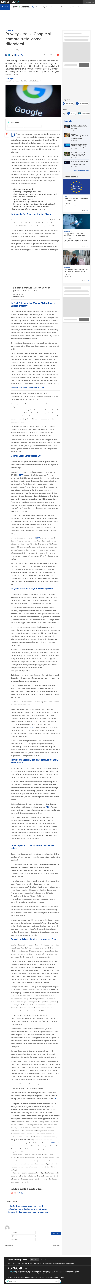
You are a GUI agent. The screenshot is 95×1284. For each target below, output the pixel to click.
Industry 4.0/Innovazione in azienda (76, 7)
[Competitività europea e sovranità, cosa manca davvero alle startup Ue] (76, 146)
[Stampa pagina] (21, 55)
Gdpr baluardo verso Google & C (22, 199)
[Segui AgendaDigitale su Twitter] (45, 1259)
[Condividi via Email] (15, 55)
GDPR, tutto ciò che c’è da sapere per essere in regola (25, 1206)
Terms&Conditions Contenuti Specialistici (53, 1263)
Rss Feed (24, 1263)
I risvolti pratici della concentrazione (24, 197)
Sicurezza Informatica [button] (57, 7)
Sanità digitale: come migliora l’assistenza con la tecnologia (27, 1209)
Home (7, 50)
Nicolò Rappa (9, 79)
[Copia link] (18, 55)
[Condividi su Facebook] (6, 55)
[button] (5, 7)
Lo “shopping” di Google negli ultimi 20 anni (26, 192)
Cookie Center (70, 1263)
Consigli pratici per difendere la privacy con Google (29, 209)
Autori (14, 1263)
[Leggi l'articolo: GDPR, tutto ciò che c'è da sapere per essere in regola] (76, 195)
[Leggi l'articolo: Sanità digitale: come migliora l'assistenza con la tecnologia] (76, 231)
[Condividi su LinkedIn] (9, 55)
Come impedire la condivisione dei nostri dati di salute (30, 206)
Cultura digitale (16, 50)
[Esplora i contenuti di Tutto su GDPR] (84, 103)
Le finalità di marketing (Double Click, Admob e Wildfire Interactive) (34, 194)
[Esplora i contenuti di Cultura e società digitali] (72, 112)
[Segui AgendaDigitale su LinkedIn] (41, 1259)
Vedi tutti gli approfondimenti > (81, 170)
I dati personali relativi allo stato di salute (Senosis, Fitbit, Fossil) (33, 204)
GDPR (38, 538)
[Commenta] (56, 1233)
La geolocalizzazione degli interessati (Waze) (27, 202)
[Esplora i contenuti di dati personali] (69, 103)
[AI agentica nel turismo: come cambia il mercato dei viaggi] (76, 128)
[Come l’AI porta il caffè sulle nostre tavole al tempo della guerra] (76, 155)
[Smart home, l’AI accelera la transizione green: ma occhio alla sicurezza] (76, 164)
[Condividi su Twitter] (12, 55)
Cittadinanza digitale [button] (41, 7)
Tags (19, 1263)
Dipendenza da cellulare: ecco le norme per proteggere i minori (28, 1212)
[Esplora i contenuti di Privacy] (88, 112)
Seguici (34, 1260)
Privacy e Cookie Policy (34, 1263)
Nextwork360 (11, 1271)
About (9, 1263)
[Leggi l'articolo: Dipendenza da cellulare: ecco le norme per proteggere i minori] (76, 266)
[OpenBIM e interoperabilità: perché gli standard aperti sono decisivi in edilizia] (76, 137)
